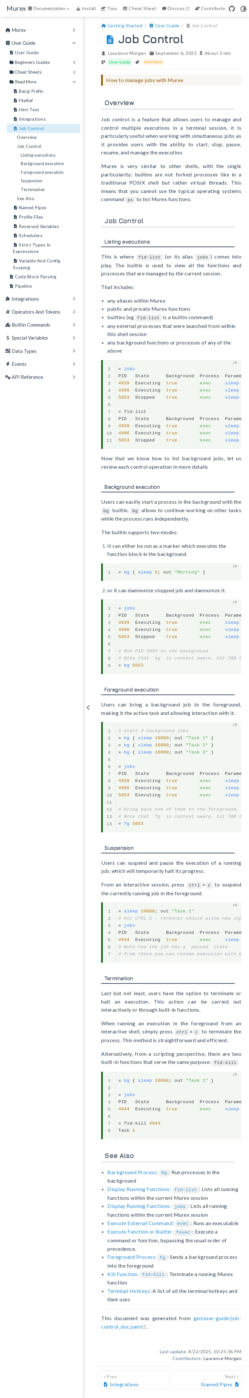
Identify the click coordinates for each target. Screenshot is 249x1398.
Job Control (28, 128)
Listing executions (38, 155)
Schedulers (27, 235)
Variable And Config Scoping (37, 264)
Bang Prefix (28, 91)
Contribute (210, 8)
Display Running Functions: (153, 1186)
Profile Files (28, 217)
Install (86, 8)
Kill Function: (137, 1269)
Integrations (29, 119)
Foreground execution (42, 172)
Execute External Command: (148, 1219)
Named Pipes (30, 207)
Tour (109, 8)
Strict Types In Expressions (32, 248)
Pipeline (20, 286)
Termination (33, 189)
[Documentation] (49, 8)
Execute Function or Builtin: (149, 1227)
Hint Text (26, 109)
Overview (27, 137)
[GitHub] (232, 9)
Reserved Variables (36, 226)
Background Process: (138, 1169)
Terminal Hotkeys (128, 1286)
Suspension (31, 180)
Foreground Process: (137, 1252)
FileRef (23, 100)
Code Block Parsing (32, 276)
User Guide (24, 52)
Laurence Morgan (127, 53)
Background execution (42, 163)
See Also (25, 198)
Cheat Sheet (139, 8)
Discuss (176, 8)
